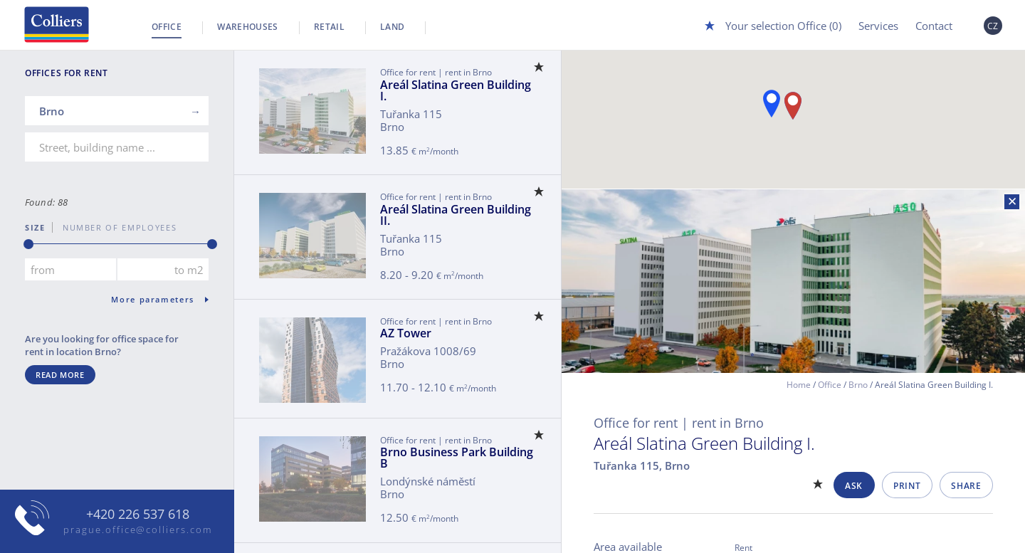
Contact (933, 26)
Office (167, 27)
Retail (329, 27)
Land (392, 27)
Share (966, 486)
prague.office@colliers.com (137, 529)
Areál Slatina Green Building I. (455, 90)
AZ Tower (405, 333)
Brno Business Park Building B (456, 457)
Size (35, 227)
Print (906, 486)
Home (799, 385)
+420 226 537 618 (137, 514)
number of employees (115, 227)
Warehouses (247, 27)
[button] (771, 103)
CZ (993, 26)
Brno (858, 385)
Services (878, 26)
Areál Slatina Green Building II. (455, 214)
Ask (854, 486)
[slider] (28, 244)
